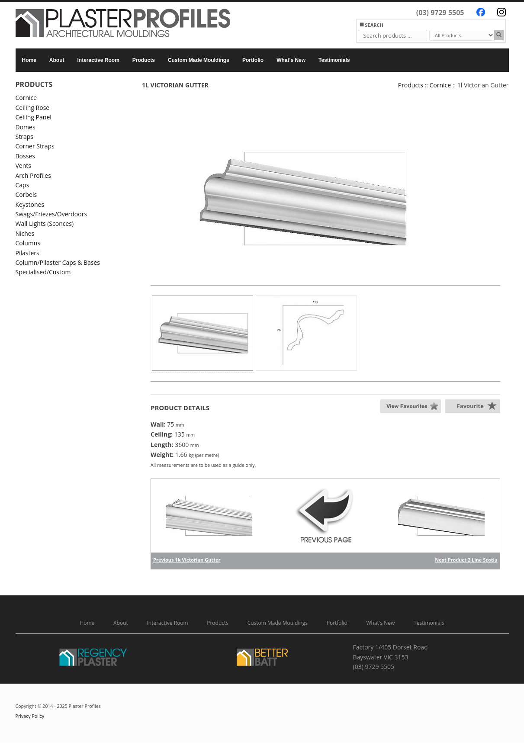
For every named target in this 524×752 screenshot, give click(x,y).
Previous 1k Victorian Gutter (186, 559)
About (56, 60)
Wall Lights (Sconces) (45, 223)
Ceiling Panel (33, 117)
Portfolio (253, 60)
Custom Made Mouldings (198, 60)
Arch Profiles (33, 175)
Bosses (25, 156)
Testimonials (334, 60)
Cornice (26, 97)
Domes (25, 127)
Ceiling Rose (33, 107)
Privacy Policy (30, 716)
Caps (22, 185)
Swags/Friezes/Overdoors (51, 214)
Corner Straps (35, 146)
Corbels (26, 194)
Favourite (470, 406)
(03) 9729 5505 (440, 12)
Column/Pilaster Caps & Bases (58, 262)
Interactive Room (98, 60)
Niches (25, 233)
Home (29, 60)
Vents (23, 165)
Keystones (30, 204)
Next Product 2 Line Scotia (466, 559)
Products (143, 60)
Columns (28, 243)
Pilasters (27, 253)
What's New (290, 60)
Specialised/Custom (43, 272)
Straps (24, 136)
